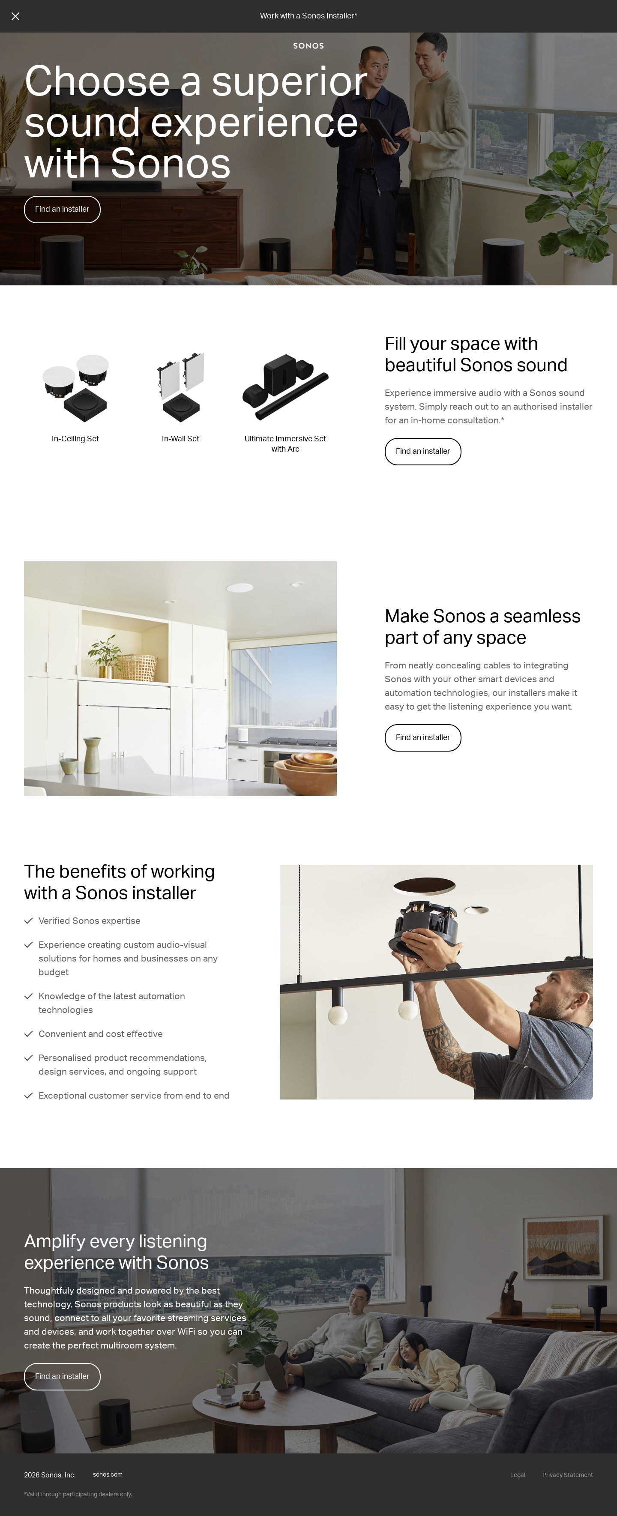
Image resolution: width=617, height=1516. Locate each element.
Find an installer (62, 209)
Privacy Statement (567, 1475)
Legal (517, 1475)
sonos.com (108, 1475)
